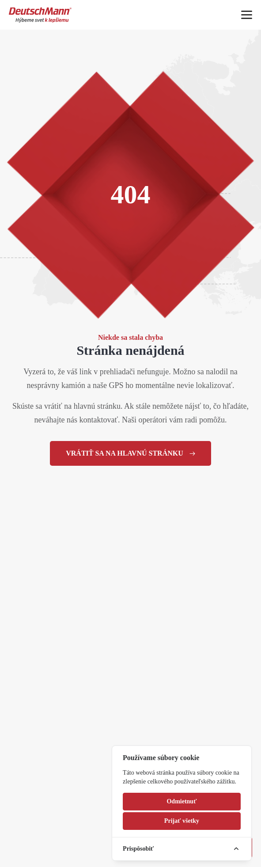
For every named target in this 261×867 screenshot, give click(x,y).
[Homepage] (40, 15)
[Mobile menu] (246, 15)
